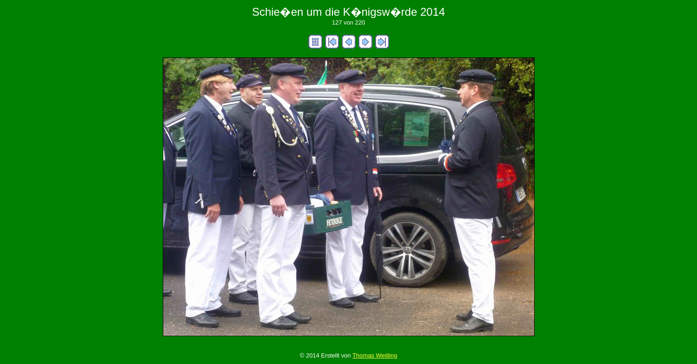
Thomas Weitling (374, 355)
